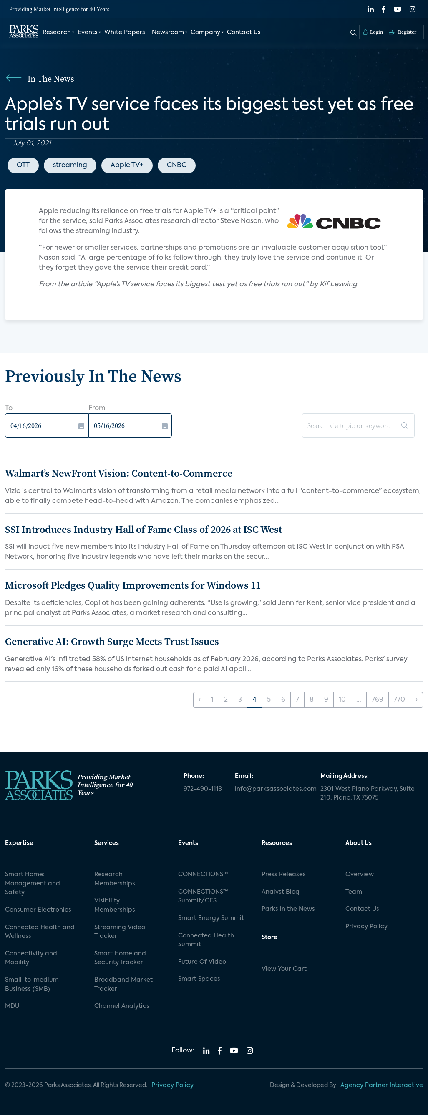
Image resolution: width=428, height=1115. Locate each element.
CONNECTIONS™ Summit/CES (203, 896)
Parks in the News (288, 909)
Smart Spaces (199, 979)
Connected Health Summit (206, 940)
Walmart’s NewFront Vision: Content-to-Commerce (118, 473)
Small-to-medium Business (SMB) (32, 984)
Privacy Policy (366, 927)
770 (399, 700)
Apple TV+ (127, 165)
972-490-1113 (203, 789)
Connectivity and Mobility (31, 958)
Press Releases (284, 875)
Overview (359, 875)
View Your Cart (284, 969)
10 (342, 700)
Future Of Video (202, 962)
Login (373, 32)
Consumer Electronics (38, 910)
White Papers (124, 32)
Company (205, 32)
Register (402, 32)
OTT (23, 165)
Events (88, 32)
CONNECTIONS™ (203, 875)
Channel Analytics (121, 1006)
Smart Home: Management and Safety (32, 883)
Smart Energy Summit (211, 918)
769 (377, 700)
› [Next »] (416, 700)
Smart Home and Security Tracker (120, 958)
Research (57, 32)
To (9, 408)
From (97, 408)
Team (353, 892)
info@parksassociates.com (272, 789)
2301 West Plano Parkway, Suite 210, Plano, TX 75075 (367, 793)
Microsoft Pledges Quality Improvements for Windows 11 (133, 585)
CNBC (176, 165)
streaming (70, 165)
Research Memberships (114, 879)
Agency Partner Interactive (381, 1085)
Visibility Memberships (114, 905)
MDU (12, 1006)
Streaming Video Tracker (119, 932)
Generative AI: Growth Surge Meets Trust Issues (112, 641)
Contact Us (244, 32)
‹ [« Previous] (200, 700)
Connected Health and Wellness (40, 932)
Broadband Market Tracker (123, 984)
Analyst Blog (281, 892)
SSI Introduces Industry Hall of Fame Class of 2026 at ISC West (143, 529)
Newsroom (168, 32)
